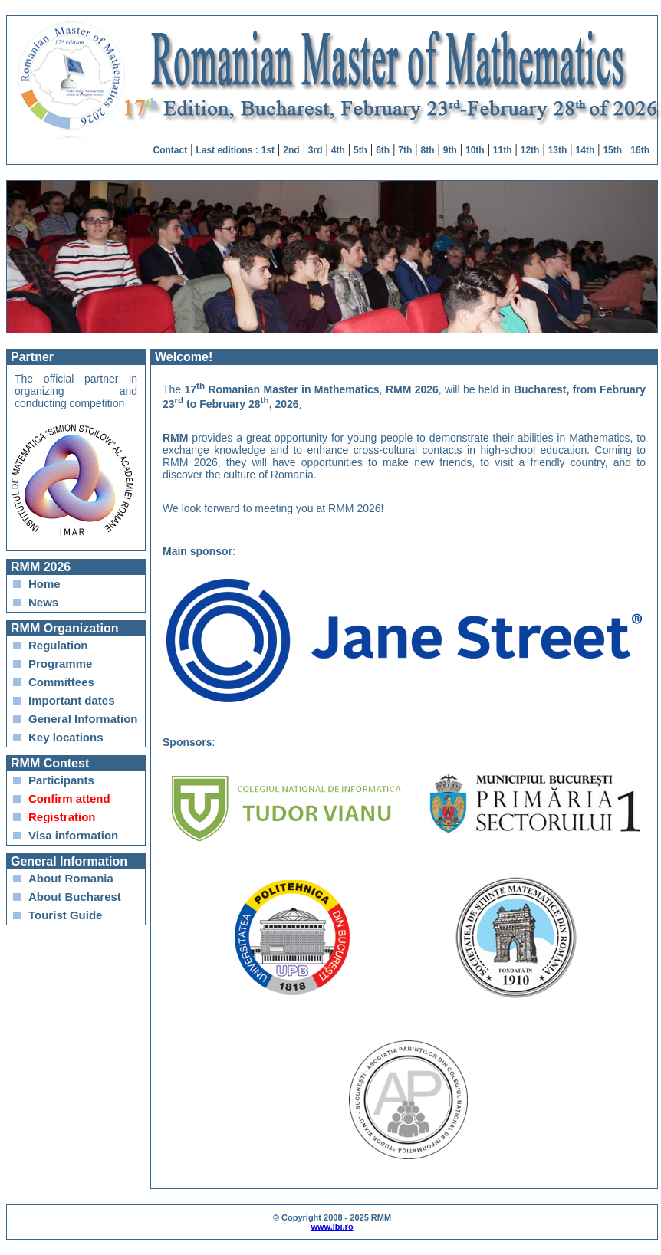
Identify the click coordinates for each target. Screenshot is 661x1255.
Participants (61, 780)
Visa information (73, 835)
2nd (291, 150)
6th (383, 150)
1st (268, 150)
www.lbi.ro (332, 1226)
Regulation (58, 645)
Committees (61, 681)
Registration (62, 816)
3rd (315, 150)
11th (502, 150)
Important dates (71, 700)
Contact (170, 150)
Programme (60, 663)
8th (428, 150)
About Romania (70, 878)
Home (44, 583)
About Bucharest (74, 896)
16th (639, 150)
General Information (83, 718)
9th (450, 150)
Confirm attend (69, 798)
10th (475, 150)
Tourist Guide (65, 915)
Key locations (66, 737)
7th (405, 150)
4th (338, 150)
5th (360, 150)
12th (530, 150)
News (43, 602)
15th (612, 150)
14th (585, 150)
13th (557, 150)
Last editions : (227, 150)
